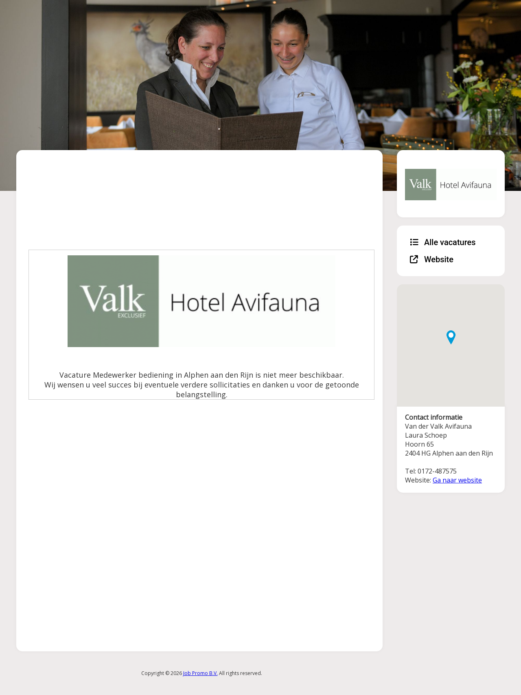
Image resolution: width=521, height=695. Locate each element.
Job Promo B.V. (200, 673)
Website (431, 259)
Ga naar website (457, 480)
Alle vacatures (443, 242)
